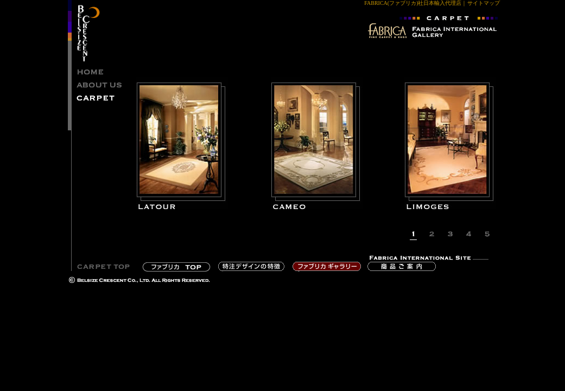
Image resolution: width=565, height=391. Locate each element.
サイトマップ (483, 3)
